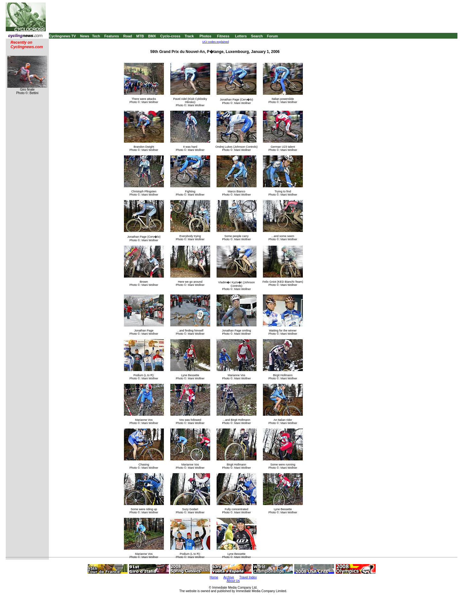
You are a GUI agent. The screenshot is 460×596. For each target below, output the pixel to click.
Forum (272, 36)
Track (189, 36)
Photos (205, 36)
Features (111, 36)
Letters (241, 36)
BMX (152, 36)
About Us (233, 581)
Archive (228, 577)
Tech (96, 36)
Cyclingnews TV (62, 36)
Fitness (223, 36)
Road (127, 36)
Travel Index (248, 577)
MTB (140, 36)
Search (257, 36)
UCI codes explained (215, 41)
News (84, 36)
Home (214, 577)
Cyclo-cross (170, 36)
